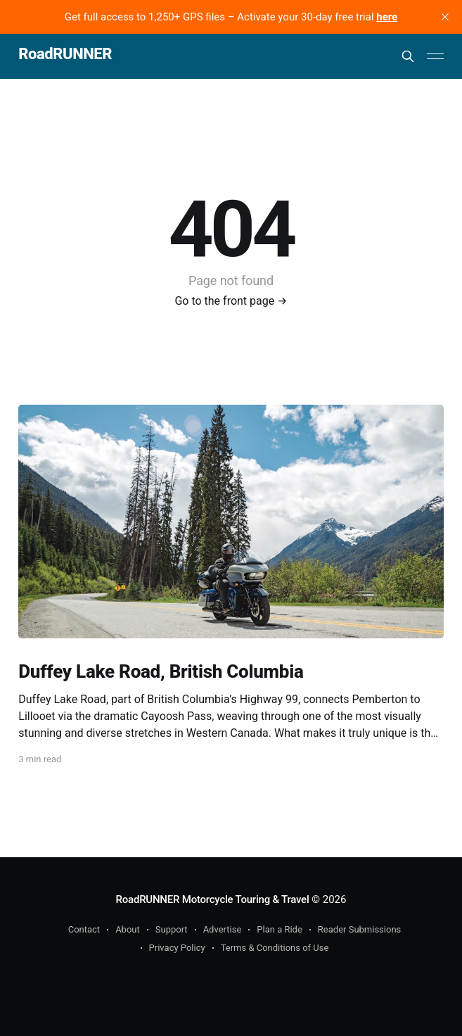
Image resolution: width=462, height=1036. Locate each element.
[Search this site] (408, 56)
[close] (445, 17)
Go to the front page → (230, 301)
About (127, 929)
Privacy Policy (177, 947)
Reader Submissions (359, 929)
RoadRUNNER (65, 54)
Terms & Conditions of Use (275, 947)
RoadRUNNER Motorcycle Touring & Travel (212, 899)
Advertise (222, 929)
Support (171, 929)
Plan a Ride (279, 929)
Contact (84, 929)
